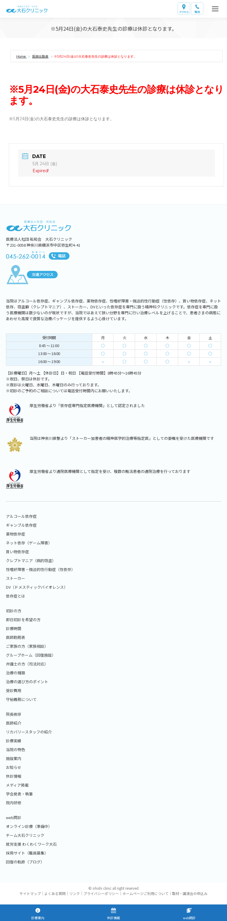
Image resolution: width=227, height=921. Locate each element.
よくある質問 (55, 893)
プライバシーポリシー (101, 893)
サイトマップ (30, 893)
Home (21, 56)
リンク (74, 893)
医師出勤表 (40, 56)
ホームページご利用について (145, 893)
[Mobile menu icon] (215, 9)
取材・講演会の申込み (189, 893)
